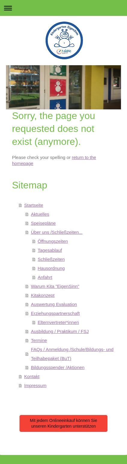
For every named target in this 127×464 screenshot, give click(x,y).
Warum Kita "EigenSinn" (55, 286)
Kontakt (32, 376)
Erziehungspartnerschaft (55, 313)
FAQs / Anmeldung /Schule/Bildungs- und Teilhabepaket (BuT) (72, 354)
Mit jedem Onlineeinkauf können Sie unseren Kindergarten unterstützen (63, 423)
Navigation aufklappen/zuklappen (63, 8)
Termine (39, 340)
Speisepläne (43, 223)
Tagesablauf (50, 250)
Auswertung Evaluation (54, 304)
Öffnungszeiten (53, 241)
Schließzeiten (51, 259)
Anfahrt (45, 277)
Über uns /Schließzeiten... (57, 232)
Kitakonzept (42, 295)
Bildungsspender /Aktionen (57, 367)
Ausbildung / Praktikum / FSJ (60, 331)
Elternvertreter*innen (58, 322)
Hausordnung (51, 268)
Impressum (35, 385)
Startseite (33, 205)
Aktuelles (40, 214)
